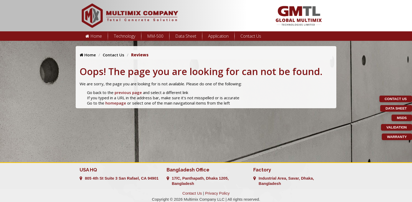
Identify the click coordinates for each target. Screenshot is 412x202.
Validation (396, 127)
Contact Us (250, 36)
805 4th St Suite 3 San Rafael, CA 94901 (121, 178)
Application (218, 36)
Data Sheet (185, 36)
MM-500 (155, 36)
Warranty (397, 137)
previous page (128, 92)
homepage (115, 103)
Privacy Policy (217, 193)
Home (93, 36)
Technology (124, 36)
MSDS (402, 118)
